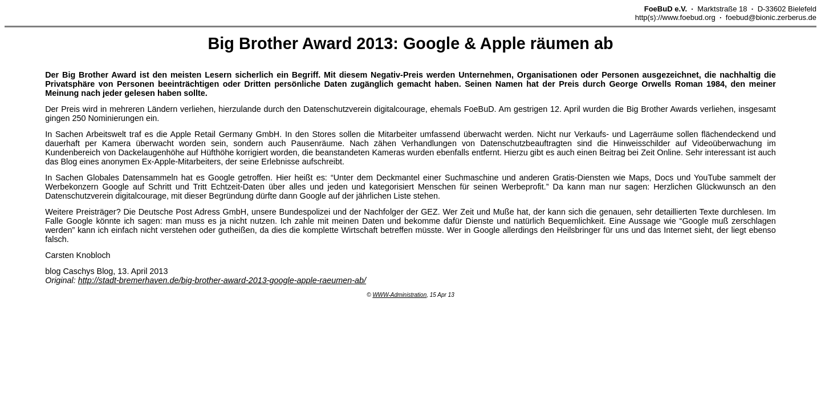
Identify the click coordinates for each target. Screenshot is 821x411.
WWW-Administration (399, 295)
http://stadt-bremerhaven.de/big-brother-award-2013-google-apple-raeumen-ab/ (222, 280)
